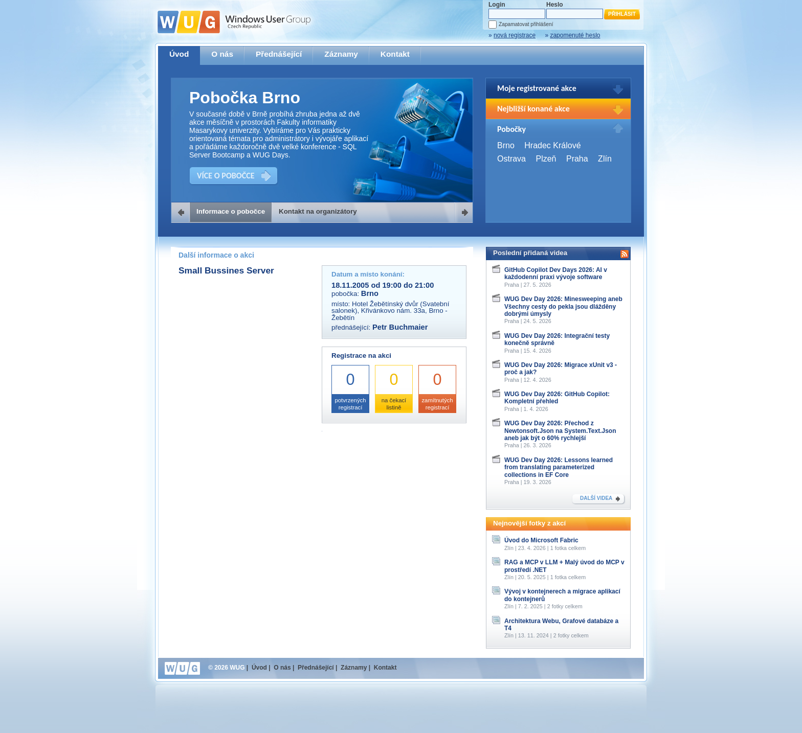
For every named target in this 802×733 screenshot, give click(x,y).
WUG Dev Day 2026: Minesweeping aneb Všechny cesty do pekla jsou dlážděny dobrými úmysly (563, 306)
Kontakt (395, 54)
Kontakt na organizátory (318, 211)
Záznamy (341, 54)
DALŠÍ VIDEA (596, 498)
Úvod (179, 54)
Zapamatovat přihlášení (526, 24)
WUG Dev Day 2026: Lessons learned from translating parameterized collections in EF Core (558, 467)
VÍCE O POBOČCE (226, 175)
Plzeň (546, 158)
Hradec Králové (552, 145)
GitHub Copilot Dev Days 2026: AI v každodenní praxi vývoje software (555, 273)
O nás (222, 54)
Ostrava (511, 158)
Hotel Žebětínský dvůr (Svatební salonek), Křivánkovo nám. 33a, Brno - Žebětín (390, 311)
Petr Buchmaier (400, 327)
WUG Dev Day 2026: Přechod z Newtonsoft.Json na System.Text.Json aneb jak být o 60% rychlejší (560, 431)
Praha (577, 158)
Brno (506, 145)
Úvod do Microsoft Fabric (541, 540)
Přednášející (279, 54)
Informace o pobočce (230, 211)
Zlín (605, 158)
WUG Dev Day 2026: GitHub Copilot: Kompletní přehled (557, 398)
